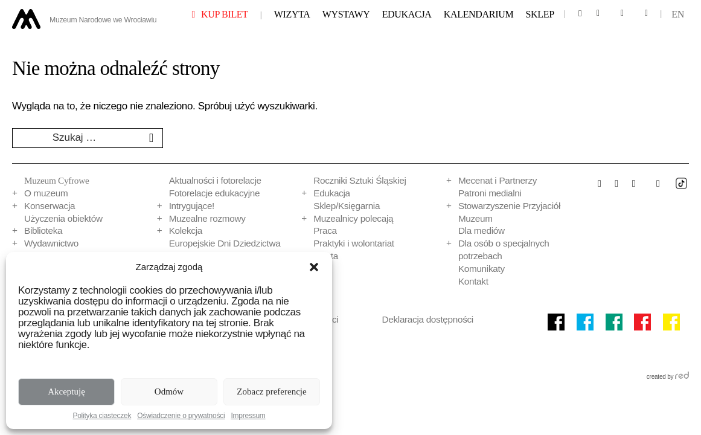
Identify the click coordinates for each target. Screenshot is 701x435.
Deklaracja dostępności (427, 305)
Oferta (325, 246)
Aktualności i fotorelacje (215, 180)
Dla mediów (481, 224)
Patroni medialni (490, 190)
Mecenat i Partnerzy (497, 180)
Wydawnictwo (51, 235)
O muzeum (46, 190)
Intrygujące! (191, 202)
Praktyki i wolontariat (353, 235)
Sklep (542, 14)
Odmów (169, 391)
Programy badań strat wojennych (233, 246)
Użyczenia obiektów (63, 213)
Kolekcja (185, 224)
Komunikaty (481, 257)
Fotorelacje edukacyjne (214, 190)
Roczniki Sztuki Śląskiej (359, 180)
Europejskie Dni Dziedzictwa (225, 235)
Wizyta (307, 14)
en (678, 14)
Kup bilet (242, 14)
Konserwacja (49, 202)
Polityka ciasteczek (101, 415)
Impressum (248, 415)
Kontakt (473, 268)
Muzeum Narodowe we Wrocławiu (117, 19)
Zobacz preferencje (271, 391)
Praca (324, 224)
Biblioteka (43, 224)
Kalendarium (483, 14)
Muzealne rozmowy (207, 213)
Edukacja (415, 14)
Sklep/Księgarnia (346, 202)
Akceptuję (66, 391)
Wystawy (358, 14)
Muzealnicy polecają (353, 213)
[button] (314, 267)
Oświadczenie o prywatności (181, 415)
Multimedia (45, 246)
